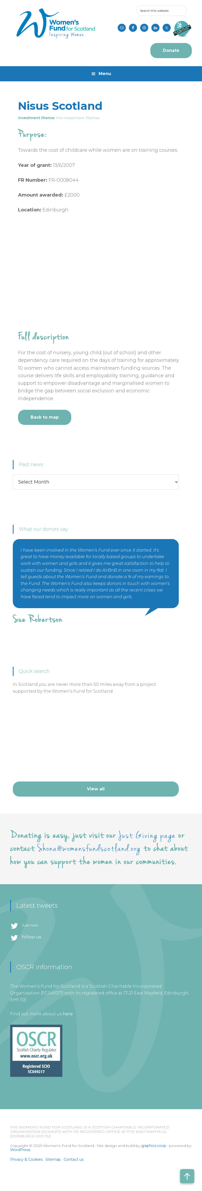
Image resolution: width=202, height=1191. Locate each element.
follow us (31, 937)
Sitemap (53, 1159)
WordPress (20, 1149)
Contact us (74, 1159)
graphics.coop (153, 1145)
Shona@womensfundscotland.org (89, 849)
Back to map (45, 417)
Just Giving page (147, 835)
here (68, 1013)
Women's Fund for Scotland (55, 23)
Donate (171, 50)
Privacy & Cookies (26, 1159)
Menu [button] (105, 73)
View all (96, 788)
